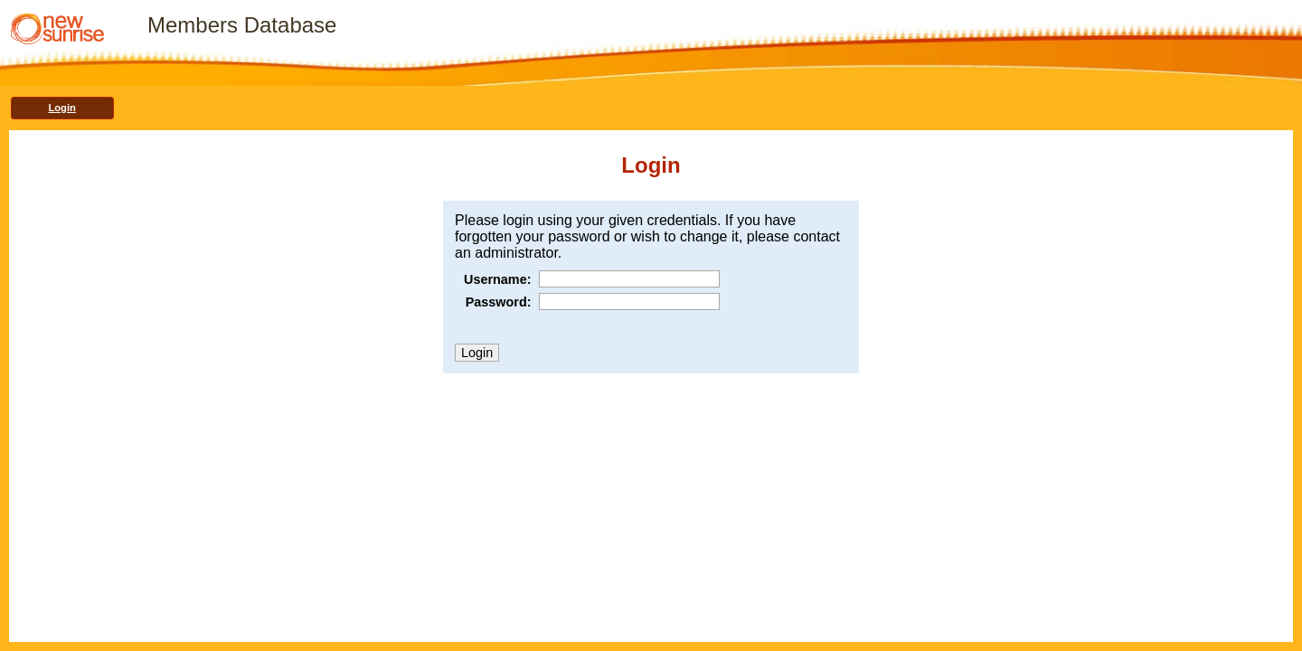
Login (61, 107)
